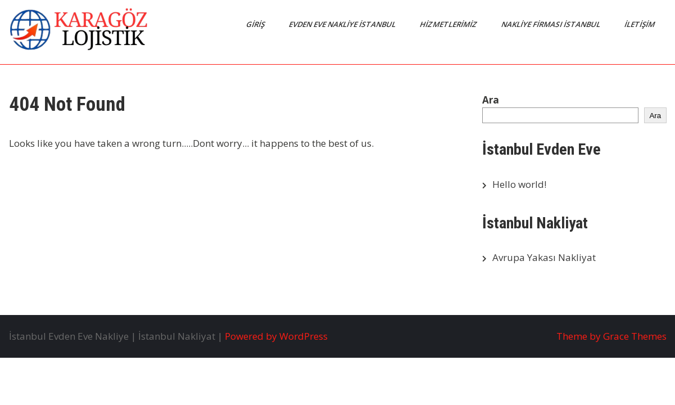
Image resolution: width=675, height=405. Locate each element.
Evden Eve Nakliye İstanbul (342, 24)
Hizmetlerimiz (448, 24)
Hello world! (519, 184)
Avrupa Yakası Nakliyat (544, 257)
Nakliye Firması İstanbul (551, 24)
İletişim (640, 24)
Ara (490, 99)
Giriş (255, 24)
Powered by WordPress (276, 336)
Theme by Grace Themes (611, 336)
